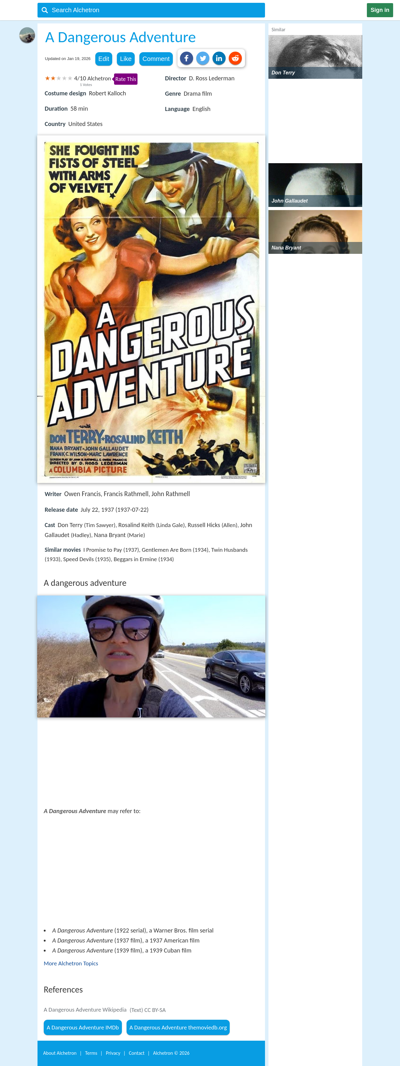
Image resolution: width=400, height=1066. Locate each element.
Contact (136, 1053)
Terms (91, 1053)
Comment (156, 58)
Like (126, 58)
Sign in (380, 10)
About (60, 1053)
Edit (103, 58)
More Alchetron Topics (71, 963)
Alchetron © (171, 1053)
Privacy (113, 1053)
